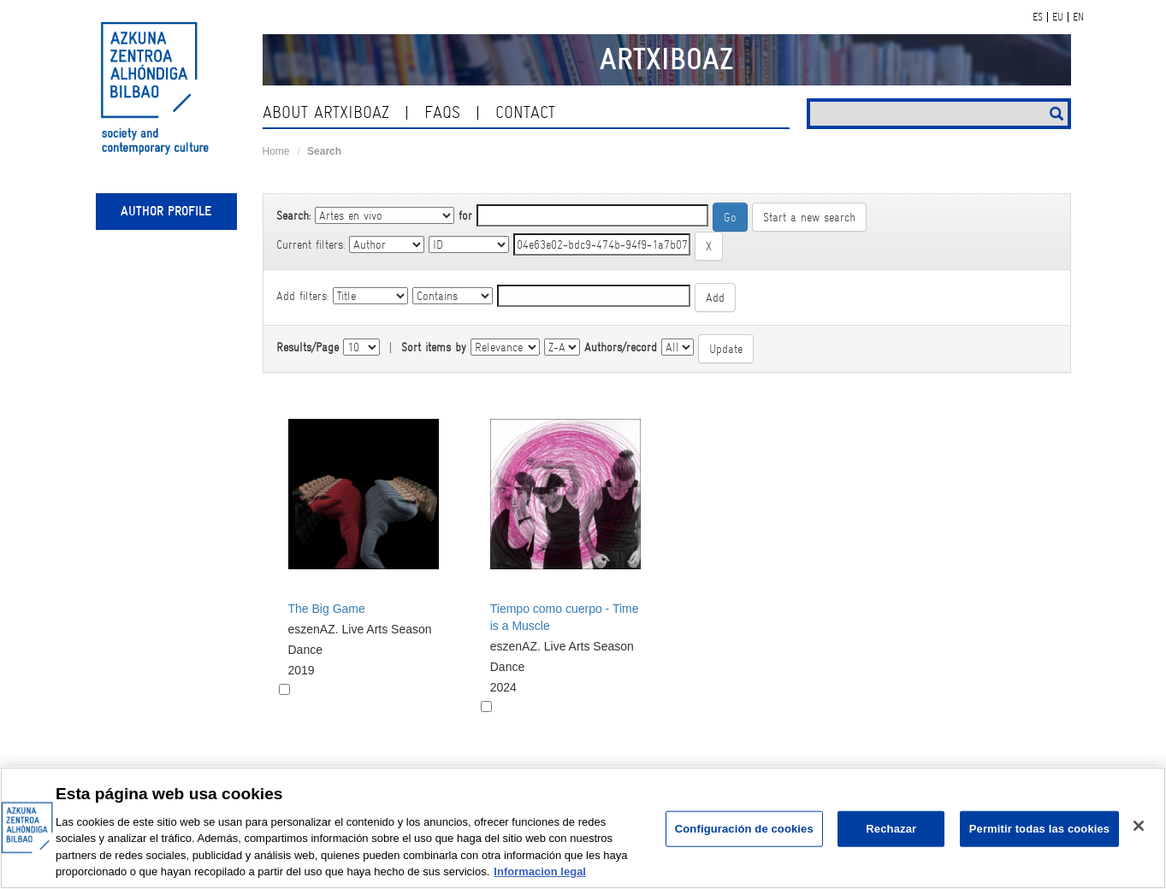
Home (276, 151)
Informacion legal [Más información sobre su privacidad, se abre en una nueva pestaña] (540, 871)
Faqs (442, 112)
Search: (293, 215)
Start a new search (809, 217)
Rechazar (891, 828)
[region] (583, 828)
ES (1038, 17)
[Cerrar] (1138, 826)
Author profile (166, 211)
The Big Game (326, 608)
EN (1078, 17)
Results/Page (307, 347)
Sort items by (433, 347)
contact (525, 112)
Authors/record (620, 347)
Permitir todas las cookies (1039, 828)
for (465, 215)
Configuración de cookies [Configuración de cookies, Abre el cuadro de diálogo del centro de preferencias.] (744, 828)
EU (1057, 17)
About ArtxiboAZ (326, 112)
